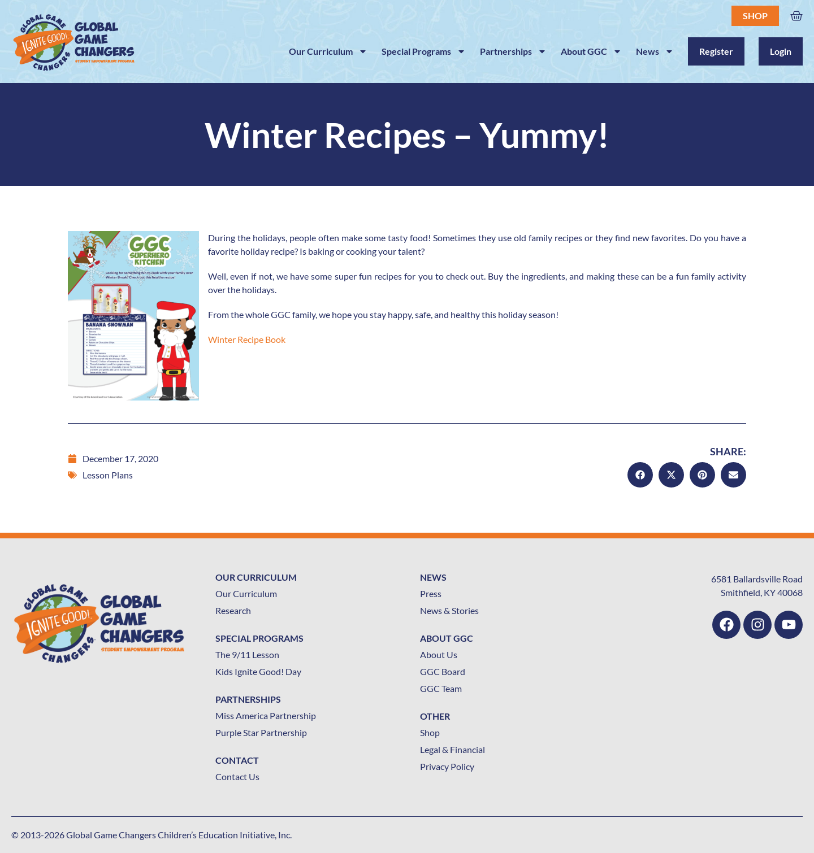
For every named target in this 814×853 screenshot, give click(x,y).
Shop (755, 15)
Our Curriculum (328, 51)
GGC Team (441, 688)
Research (233, 610)
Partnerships (513, 51)
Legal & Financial (452, 749)
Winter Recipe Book (246, 339)
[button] (640, 475)
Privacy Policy (447, 766)
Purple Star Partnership (261, 732)
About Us (438, 654)
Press (430, 593)
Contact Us (237, 776)
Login (780, 51)
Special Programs (424, 51)
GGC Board (442, 671)
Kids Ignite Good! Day (258, 671)
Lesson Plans (108, 474)
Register (716, 51)
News (655, 51)
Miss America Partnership (265, 715)
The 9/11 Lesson (247, 654)
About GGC (591, 51)
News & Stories (449, 610)
